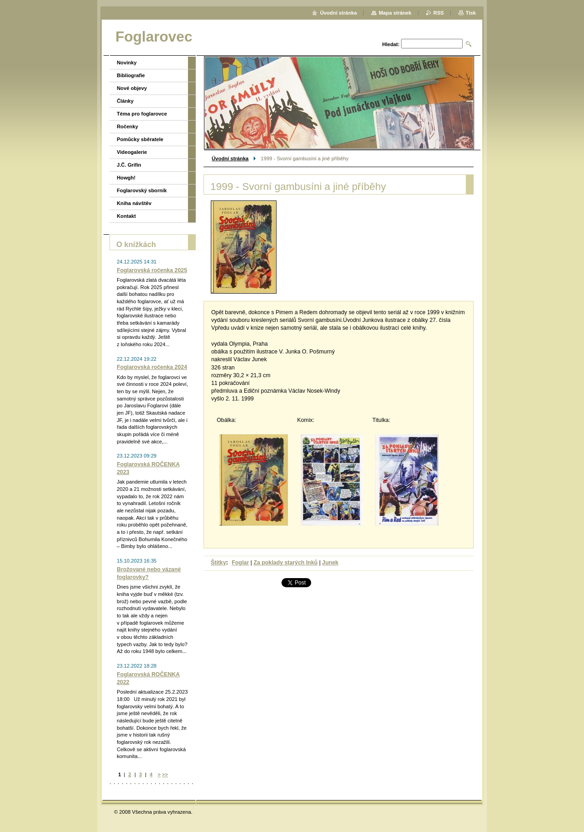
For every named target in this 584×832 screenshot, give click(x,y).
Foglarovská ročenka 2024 (152, 367)
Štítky (218, 562)
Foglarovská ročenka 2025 (152, 270)
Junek (330, 562)
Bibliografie (131, 75)
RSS (438, 13)
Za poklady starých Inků (286, 562)
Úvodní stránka (230, 158)
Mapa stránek (395, 13)
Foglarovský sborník (142, 190)
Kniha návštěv (134, 203)
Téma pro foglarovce (142, 113)
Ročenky (127, 126)
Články (125, 101)
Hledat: (391, 44)
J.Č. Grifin (129, 165)
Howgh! (126, 177)
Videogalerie (132, 152)
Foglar (240, 562)
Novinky (127, 62)
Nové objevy (132, 88)
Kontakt (126, 216)
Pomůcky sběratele (140, 139)
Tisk (471, 13)
